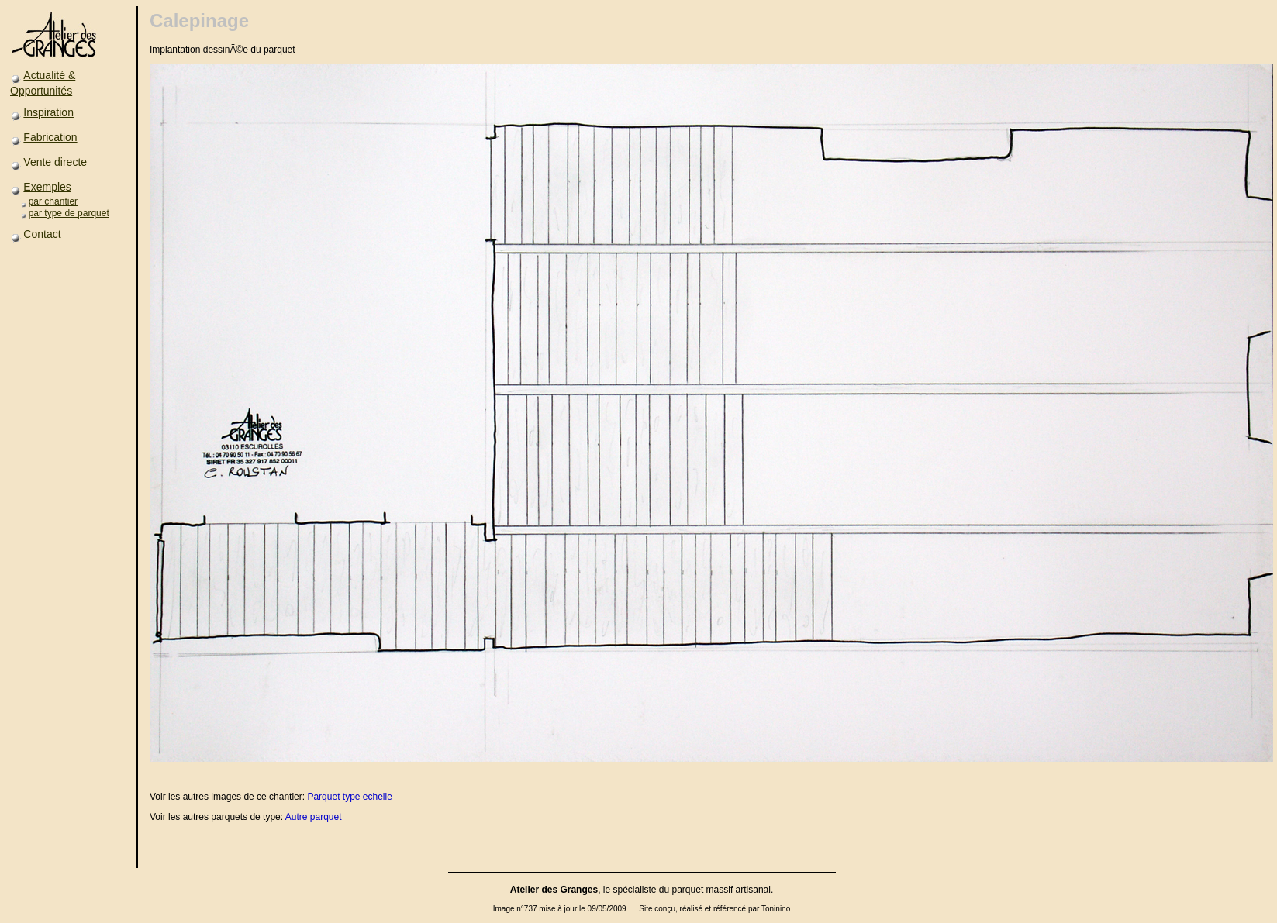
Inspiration (48, 112)
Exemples (47, 187)
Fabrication (50, 137)
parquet (688, 889)
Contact (41, 234)
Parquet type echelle (349, 796)
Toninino (775, 908)
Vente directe (55, 162)
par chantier (53, 201)
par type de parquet (69, 213)
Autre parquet (313, 816)
